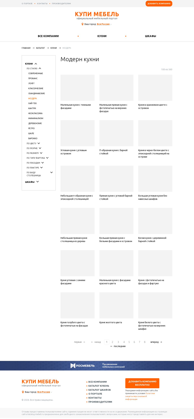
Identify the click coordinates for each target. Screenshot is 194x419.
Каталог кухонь (99, 386)
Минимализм (35, 118)
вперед (154, 342)
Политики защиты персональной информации (140, 396)
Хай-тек (32, 103)
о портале (27, 4)
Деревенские (35, 123)
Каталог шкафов (100, 390)
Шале (31, 133)
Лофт (31, 83)
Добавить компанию (159, 4)
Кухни (102, 36)
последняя (120, 346)
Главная (26, 48)
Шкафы (150, 36)
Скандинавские (36, 93)
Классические (35, 88)
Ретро (31, 128)
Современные (35, 73)
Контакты (95, 398)
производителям (61, 4)
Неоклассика (35, 113)
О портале (96, 394)
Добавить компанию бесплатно (142, 383)
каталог (40, 48)
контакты (42, 4)
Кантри (32, 108)
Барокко (32, 138)
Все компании (48, 36)
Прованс (32, 78)
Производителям (101, 403)
